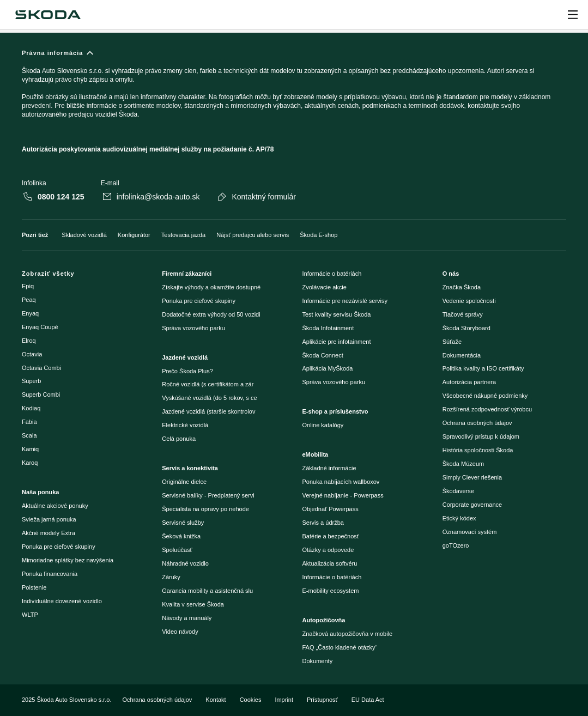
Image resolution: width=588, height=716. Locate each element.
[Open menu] (572, 14)
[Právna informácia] (294, 106)
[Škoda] (47, 14)
